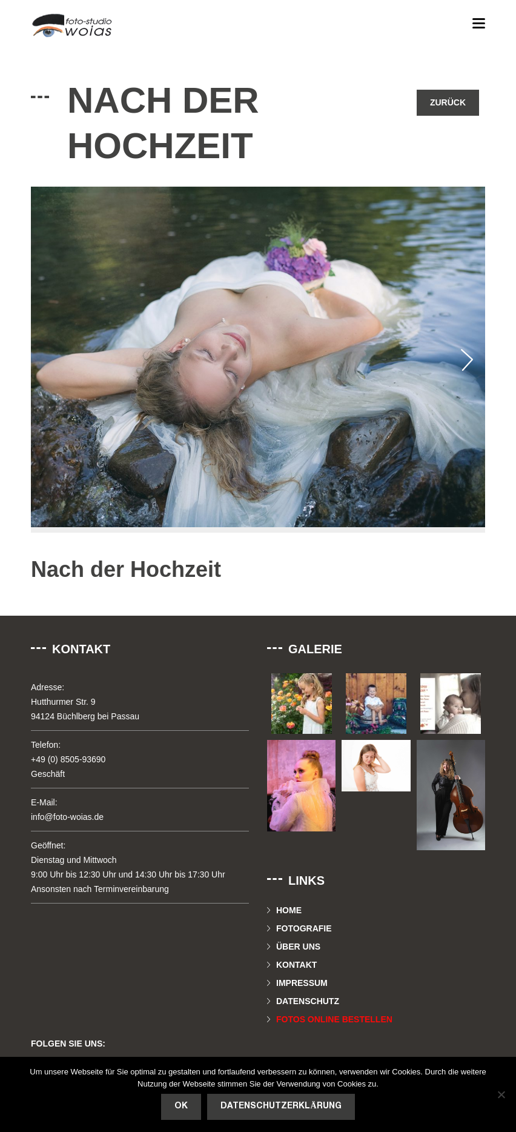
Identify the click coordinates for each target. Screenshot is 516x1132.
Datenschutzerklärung (280, 1106)
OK (181, 1106)
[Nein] (501, 1094)
